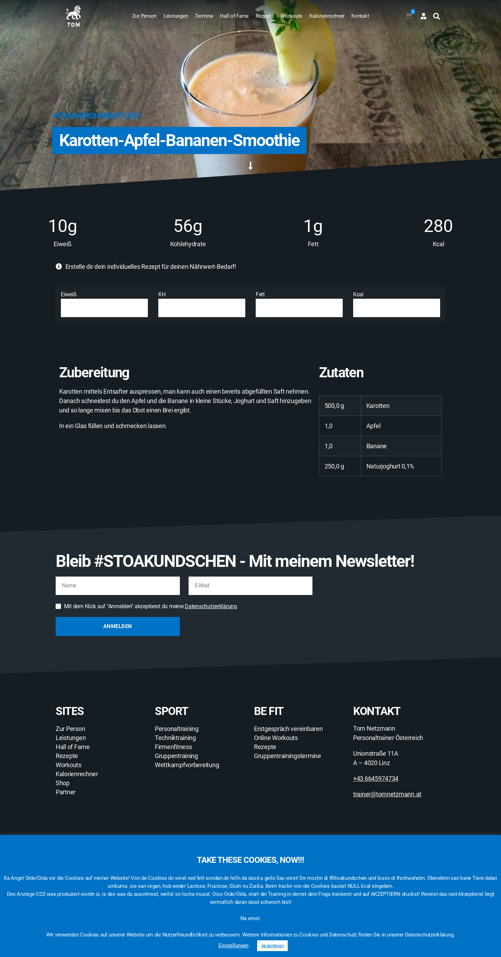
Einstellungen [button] (233, 945)
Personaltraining (177, 728)
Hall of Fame (234, 16)
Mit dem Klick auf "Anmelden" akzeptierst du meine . (151, 606)
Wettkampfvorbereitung (187, 765)
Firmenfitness (173, 746)
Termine (204, 16)
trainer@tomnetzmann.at (387, 794)
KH (201, 304)
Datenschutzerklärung (211, 606)
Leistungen (176, 16)
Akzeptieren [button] (272, 945)
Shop (63, 783)
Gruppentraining (176, 756)
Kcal (396, 304)
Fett (299, 304)
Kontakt (360, 16)
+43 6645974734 (375, 778)
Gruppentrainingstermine (287, 756)
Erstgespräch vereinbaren (288, 728)
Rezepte (264, 16)
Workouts (291, 16)
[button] (436, 16)
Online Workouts (276, 737)
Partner (65, 792)
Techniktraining (175, 737)
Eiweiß (104, 304)
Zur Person (144, 16)
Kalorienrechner (326, 16)
